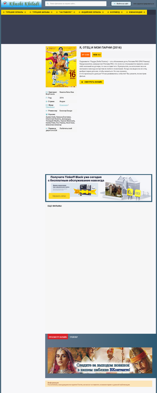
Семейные (50, 107)
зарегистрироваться (145, 4)
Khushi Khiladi (21, 3)
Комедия (63, 105)
